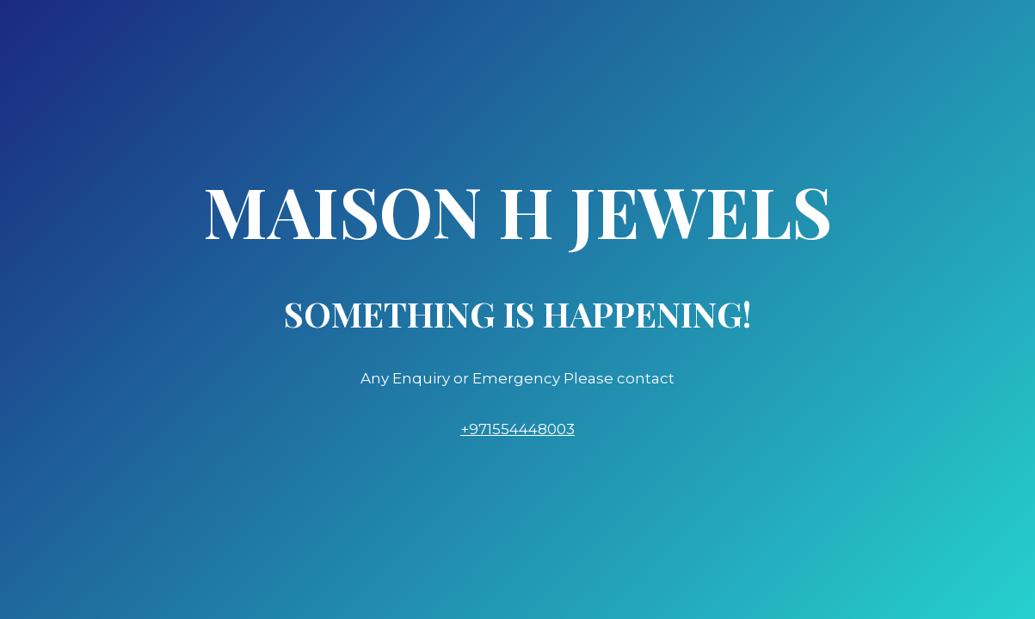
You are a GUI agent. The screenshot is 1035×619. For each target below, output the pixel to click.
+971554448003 (517, 429)
